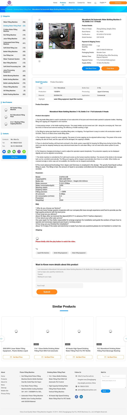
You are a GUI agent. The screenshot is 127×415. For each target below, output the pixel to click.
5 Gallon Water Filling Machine (14, 30)
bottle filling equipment (60, 253)
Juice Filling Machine (14, 39)
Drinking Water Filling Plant (14, 26)
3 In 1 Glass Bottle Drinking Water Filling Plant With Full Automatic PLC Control (46, 351)
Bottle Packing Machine (14, 94)
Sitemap (3, 388)
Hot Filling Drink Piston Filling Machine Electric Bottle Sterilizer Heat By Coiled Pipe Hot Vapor (32, 379)
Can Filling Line (14, 55)
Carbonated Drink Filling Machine (14, 43)
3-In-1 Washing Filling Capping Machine (17, 122)
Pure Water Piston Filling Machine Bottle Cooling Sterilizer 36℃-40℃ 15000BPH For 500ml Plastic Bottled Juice (32, 389)
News (3, 385)
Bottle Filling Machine (14, 51)
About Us (4, 382)
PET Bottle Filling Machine (15, 108)
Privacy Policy (5, 393)
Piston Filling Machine (14, 87)
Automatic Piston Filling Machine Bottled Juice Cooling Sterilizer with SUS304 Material (32, 398)
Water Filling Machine (14, 22)
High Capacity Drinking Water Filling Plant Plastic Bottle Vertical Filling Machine (58, 389)
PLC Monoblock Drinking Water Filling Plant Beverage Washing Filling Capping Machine (108, 351)
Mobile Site (4, 391)
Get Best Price (91, 68)
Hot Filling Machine (14, 35)
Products (4, 379)
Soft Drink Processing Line (14, 66)
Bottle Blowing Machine (14, 76)
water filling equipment (78, 253)
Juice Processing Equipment (14, 71)
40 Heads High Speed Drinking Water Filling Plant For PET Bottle (59, 397)
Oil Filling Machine (14, 91)
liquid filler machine (43, 253)
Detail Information (41, 82)
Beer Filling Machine (14, 63)
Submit (47, 292)
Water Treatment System (14, 59)
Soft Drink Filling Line (14, 48)
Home (3, 376)
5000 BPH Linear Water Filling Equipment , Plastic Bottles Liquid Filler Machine (15, 351)
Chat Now (118, 3)
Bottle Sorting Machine (14, 79)
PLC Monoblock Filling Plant (17, 115)
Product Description (56, 82)
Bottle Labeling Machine (14, 83)
